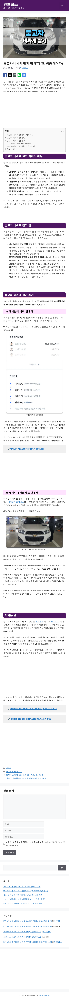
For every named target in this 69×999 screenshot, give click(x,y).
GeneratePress (44, 995)
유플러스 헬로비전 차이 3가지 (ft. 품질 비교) (22, 931)
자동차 (9, 768)
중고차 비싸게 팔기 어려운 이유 (20, 134)
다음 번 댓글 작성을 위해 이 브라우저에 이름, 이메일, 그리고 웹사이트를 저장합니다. (35, 844)
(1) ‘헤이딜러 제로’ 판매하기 (21, 143)
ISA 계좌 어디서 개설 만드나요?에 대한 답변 (21, 886)
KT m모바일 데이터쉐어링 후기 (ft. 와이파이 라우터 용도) (27, 921)
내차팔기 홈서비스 (16, 502)
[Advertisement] (34, 111)
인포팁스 (10, 4)
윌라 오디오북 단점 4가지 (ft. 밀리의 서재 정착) (23, 895)
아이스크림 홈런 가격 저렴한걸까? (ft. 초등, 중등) (24, 899)
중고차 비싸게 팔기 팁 (16, 137)
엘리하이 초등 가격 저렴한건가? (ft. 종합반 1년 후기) (25, 890)
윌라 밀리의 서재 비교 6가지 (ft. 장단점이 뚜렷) (23, 903)
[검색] (62, 868)
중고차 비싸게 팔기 (14, 771)
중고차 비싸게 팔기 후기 (17, 140)
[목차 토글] (60, 131)
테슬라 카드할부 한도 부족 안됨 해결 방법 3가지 (26, 778)
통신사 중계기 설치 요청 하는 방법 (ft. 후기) (24, 775)
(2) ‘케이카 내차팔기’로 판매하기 (23, 146)
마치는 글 (11, 149)
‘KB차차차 (55, 621)
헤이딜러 (39, 621)
